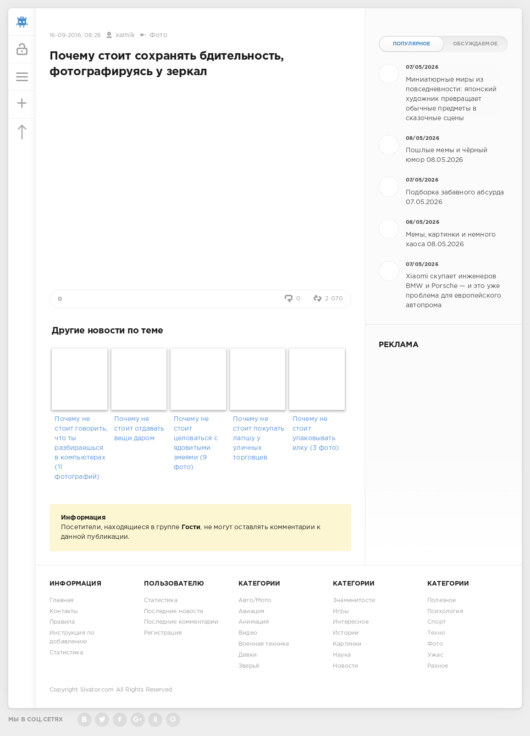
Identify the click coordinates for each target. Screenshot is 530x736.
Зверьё (248, 666)
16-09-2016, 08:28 (75, 35)
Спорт (436, 622)
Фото (158, 35)
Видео (247, 633)
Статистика (66, 652)
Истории (346, 633)
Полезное (441, 600)
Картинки (347, 644)
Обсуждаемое (475, 44)
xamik (125, 35)
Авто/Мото (254, 600)
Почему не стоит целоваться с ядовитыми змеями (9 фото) (196, 443)
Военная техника (263, 644)
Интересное (351, 622)
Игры (341, 611)
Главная (61, 600)
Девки (247, 655)
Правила (62, 622)
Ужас (435, 655)
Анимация (253, 622)
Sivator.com (97, 689)
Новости (345, 666)
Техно (436, 633)
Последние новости (173, 611)
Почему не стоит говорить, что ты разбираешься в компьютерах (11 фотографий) (81, 448)
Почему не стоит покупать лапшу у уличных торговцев (258, 438)
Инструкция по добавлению (72, 637)
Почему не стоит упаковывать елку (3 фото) (316, 433)
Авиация (251, 611)
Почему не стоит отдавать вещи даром (139, 428)
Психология (445, 611)
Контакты (64, 611)
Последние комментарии (181, 622)
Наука (342, 655)
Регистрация (163, 633)
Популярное (412, 44)
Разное (437, 666)
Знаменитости (354, 600)
